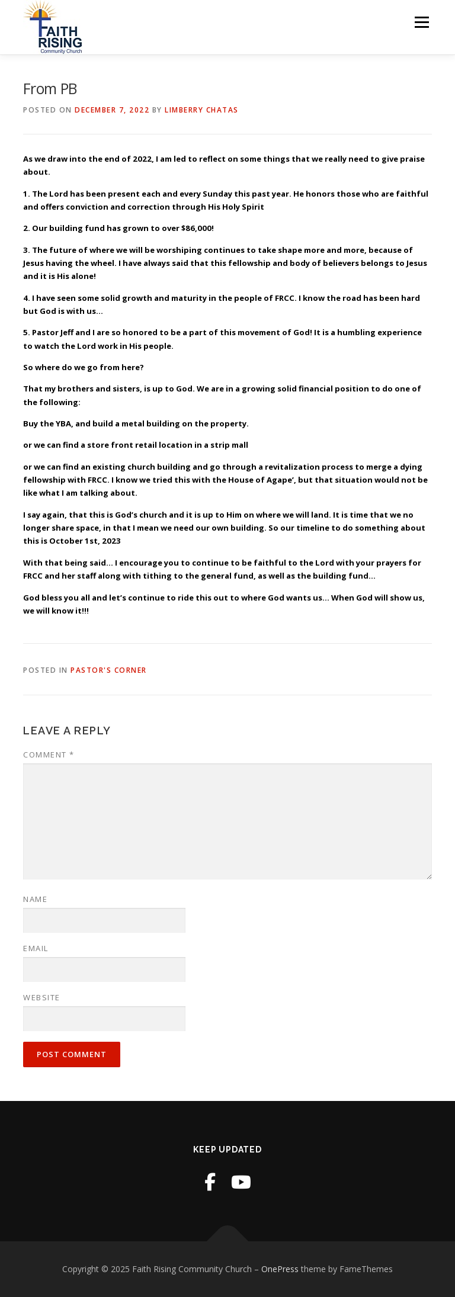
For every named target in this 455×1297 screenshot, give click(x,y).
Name (35, 899)
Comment (49, 754)
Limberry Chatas (202, 110)
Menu (421, 22)
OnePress (280, 1268)
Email (36, 948)
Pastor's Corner (109, 670)
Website (41, 997)
